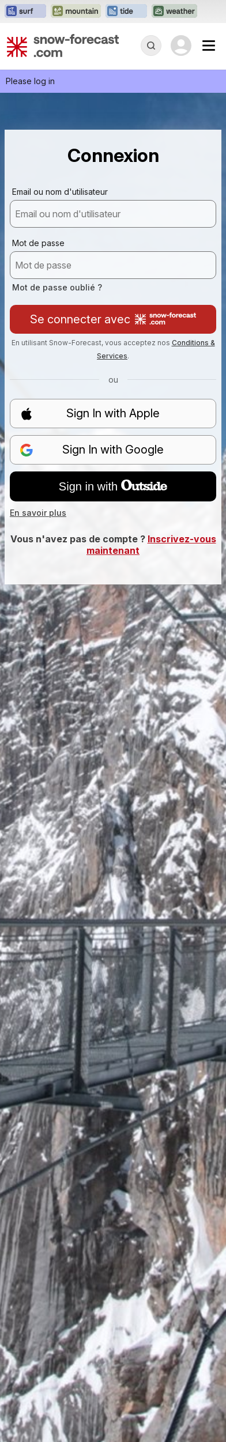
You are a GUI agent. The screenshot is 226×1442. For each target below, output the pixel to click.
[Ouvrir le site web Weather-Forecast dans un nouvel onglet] (174, 11)
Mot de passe (38, 243)
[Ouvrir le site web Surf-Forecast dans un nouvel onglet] (25, 11)
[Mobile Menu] (208, 45)
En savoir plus (38, 513)
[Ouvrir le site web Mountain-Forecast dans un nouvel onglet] (76, 11)
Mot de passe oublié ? (57, 287)
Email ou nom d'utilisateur (60, 192)
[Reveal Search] (151, 45)
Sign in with (113, 486)
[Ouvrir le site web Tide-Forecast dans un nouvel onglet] (126, 11)
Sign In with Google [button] (92, 450)
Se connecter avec (113, 319)
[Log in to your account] (181, 45)
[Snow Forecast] (63, 45)
